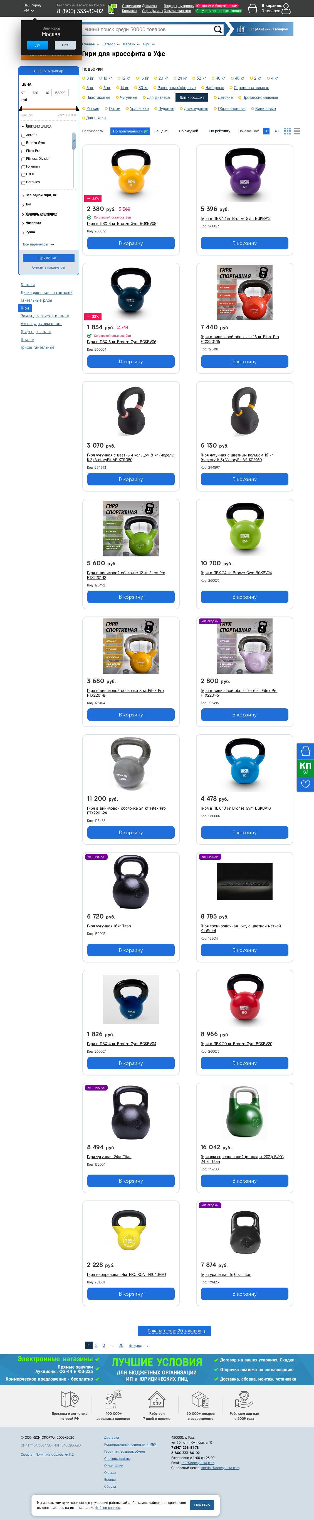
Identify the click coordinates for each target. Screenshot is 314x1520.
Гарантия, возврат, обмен (124, 1451)
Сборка (110, 1486)
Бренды (110, 1479)
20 (121, 1345)
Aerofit (31, 135)
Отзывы (110, 1472)
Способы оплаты (117, 1458)
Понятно (202, 1505)
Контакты (129, 11)
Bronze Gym (35, 142)
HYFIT (30, 174)
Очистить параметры (48, 267)
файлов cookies (107, 1507)
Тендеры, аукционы (179, 6)
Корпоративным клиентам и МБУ (130, 1444)
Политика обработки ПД (55, 1454)
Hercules (33, 182)
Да (37, 45)
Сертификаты (152, 11)
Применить (48, 258)
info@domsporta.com (198, 1463)
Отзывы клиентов (177, 11)
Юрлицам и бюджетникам (216, 6)
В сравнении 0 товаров (268, 29)
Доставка (149, 6)
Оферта (27, 1454)
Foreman (33, 166)
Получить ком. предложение (218, 11)
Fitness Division (38, 158)
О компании (131, 6)
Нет (65, 45)
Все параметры (35, 244)
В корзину (131, 243)
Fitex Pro (33, 151)
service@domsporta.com (220, 1468)
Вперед (135, 1345)
